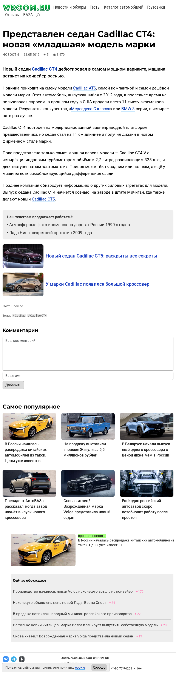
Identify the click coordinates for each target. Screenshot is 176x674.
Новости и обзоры (69, 7)
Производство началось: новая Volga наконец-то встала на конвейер (73, 591)
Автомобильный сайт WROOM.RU (85, 658)
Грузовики (156, 7)
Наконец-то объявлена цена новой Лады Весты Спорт (59, 602)
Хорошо (99, 667)
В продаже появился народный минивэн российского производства (72, 614)
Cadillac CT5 (43, 199)
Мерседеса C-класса (90, 108)
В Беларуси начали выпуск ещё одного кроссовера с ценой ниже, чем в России (146, 449)
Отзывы (12, 14)
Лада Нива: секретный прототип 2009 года (50, 232)
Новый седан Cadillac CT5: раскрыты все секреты (101, 256)
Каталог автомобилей (123, 7)
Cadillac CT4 (44, 69)
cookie (80, 667)
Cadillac (19, 315)
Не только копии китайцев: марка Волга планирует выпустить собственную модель (85, 625)
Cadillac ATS (84, 88)
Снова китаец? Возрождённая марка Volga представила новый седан (73, 636)
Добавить (13, 385)
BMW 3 (128, 108)
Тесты (95, 7)
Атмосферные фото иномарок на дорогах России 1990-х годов (69, 224)
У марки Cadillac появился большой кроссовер (97, 284)
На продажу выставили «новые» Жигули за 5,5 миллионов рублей (84, 449)
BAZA (28, 14)
